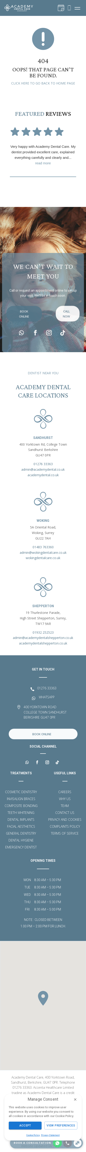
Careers (64, 792)
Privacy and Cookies (64, 820)
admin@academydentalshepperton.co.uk (43, 637)
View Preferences (61, 1125)
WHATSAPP (47, 697)
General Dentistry (21, 834)
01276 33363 (43, 464)
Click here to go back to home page (43, 83)
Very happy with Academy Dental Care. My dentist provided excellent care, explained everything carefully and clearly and (43, 155)
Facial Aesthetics (21, 827)
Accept (25, 1125)
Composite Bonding (21, 806)
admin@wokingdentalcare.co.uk (43, 552)
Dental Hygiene (21, 840)
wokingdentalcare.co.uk (43, 558)
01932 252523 (43, 632)
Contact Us (64, 813)
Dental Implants (21, 820)
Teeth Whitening (21, 813)
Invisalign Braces (21, 799)
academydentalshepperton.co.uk (43, 643)
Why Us (65, 799)
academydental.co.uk (43, 475)
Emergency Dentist (21, 847)
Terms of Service (65, 834)
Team (65, 806)
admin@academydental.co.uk (43, 469)
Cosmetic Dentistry (21, 792)
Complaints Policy (65, 827)
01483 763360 (43, 547)
